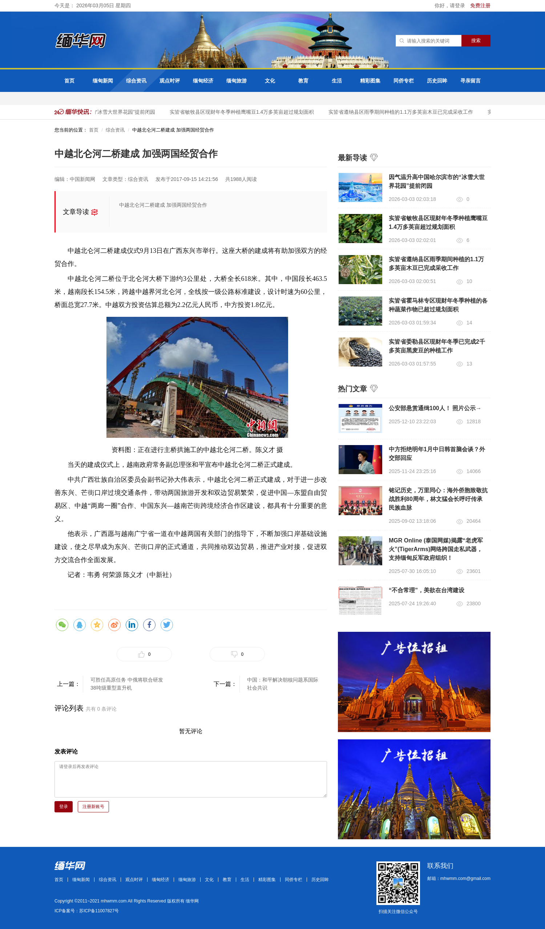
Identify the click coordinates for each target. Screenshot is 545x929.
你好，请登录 (451, 5)
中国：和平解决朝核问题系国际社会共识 (282, 684)
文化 (270, 81)
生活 (337, 81)
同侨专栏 (403, 81)
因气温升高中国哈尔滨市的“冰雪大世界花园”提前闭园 (97, 112)
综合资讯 (136, 81)
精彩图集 (370, 81)
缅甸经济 (203, 81)
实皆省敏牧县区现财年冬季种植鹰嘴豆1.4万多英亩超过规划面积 (243, 112)
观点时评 (170, 81)
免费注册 (480, 5)
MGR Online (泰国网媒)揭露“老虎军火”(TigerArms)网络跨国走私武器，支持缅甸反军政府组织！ (436, 549)
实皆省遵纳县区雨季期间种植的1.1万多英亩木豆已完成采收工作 (402, 112)
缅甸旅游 (236, 81)
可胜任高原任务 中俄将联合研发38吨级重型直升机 (126, 684)
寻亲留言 (470, 81)
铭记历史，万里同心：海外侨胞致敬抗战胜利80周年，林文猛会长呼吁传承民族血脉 (438, 499)
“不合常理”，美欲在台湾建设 (426, 590)
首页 (69, 81)
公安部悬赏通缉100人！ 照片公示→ (435, 408)
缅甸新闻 (103, 81)
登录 (63, 806)
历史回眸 (437, 81)
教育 (303, 81)
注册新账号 (93, 806)
